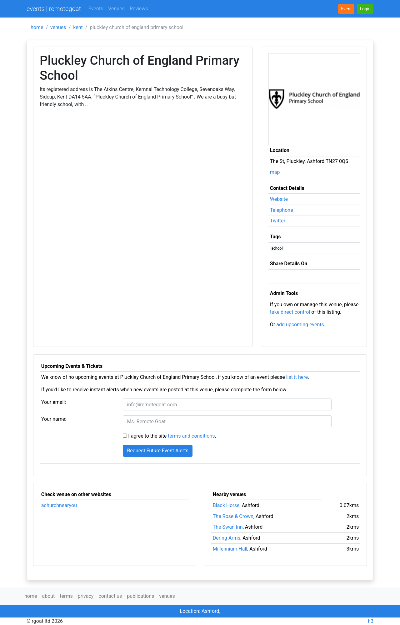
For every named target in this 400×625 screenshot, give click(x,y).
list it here (297, 377)
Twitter (277, 221)
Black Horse (226, 505)
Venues (116, 9)
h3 (370, 621)
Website (279, 199)
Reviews (139, 9)
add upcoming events (300, 325)
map (275, 172)
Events (95, 9)
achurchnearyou (59, 505)
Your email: (53, 402)
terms (66, 596)
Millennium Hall (230, 549)
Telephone (281, 210)
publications (140, 596)
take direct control (290, 312)
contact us (110, 596)
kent (78, 27)
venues (58, 27)
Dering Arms (226, 538)
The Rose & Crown (233, 516)
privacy (86, 596)
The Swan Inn (228, 527)
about (48, 596)
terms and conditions (191, 436)
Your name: (53, 419)
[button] (365, 9)
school (277, 248)
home (37, 27)
